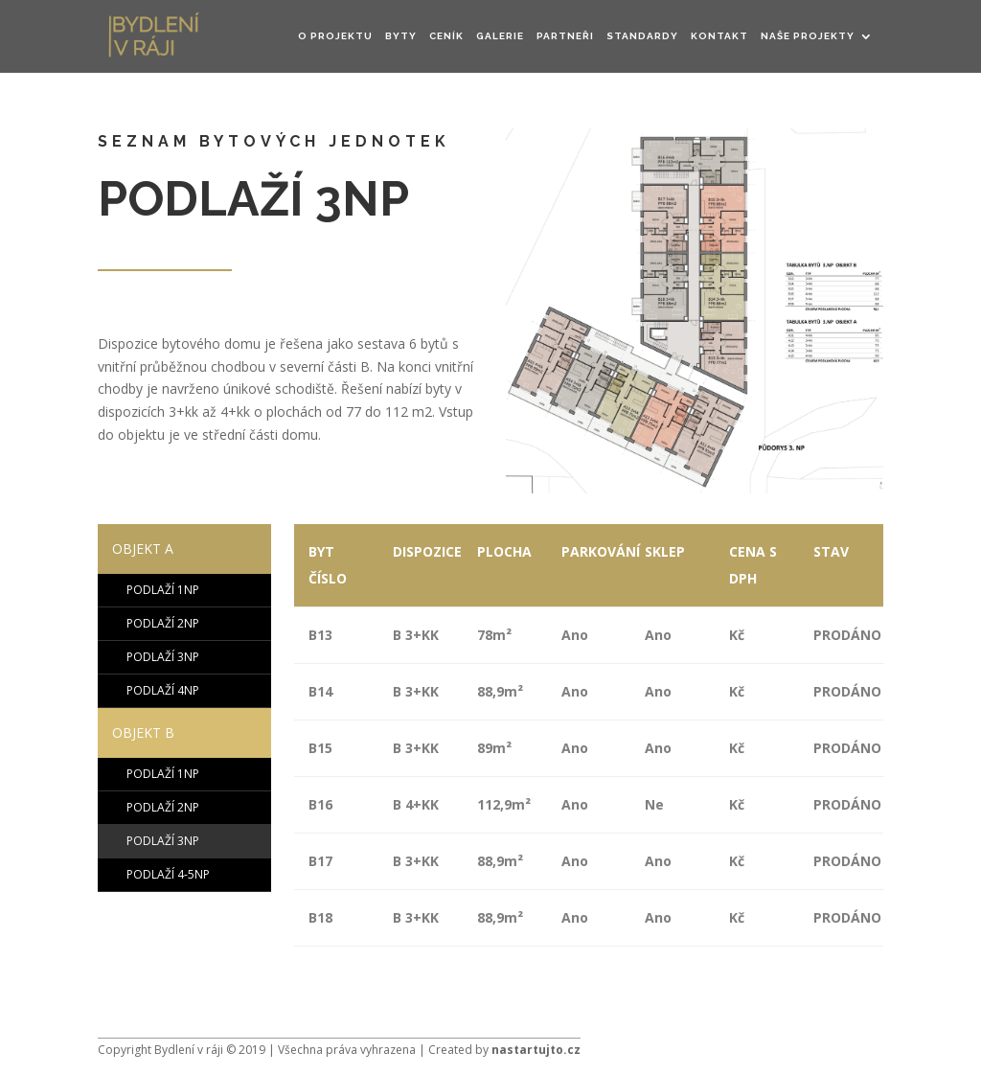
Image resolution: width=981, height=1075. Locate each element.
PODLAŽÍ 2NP (162, 623)
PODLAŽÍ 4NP (162, 690)
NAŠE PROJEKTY (808, 36)
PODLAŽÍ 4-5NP (168, 874)
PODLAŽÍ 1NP (162, 590)
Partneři (565, 36)
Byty (401, 36)
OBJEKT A (142, 548)
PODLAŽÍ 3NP (162, 657)
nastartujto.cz (536, 1049)
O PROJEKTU (335, 36)
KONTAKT (719, 36)
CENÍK (446, 36)
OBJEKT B (143, 732)
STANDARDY (642, 36)
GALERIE (500, 36)
